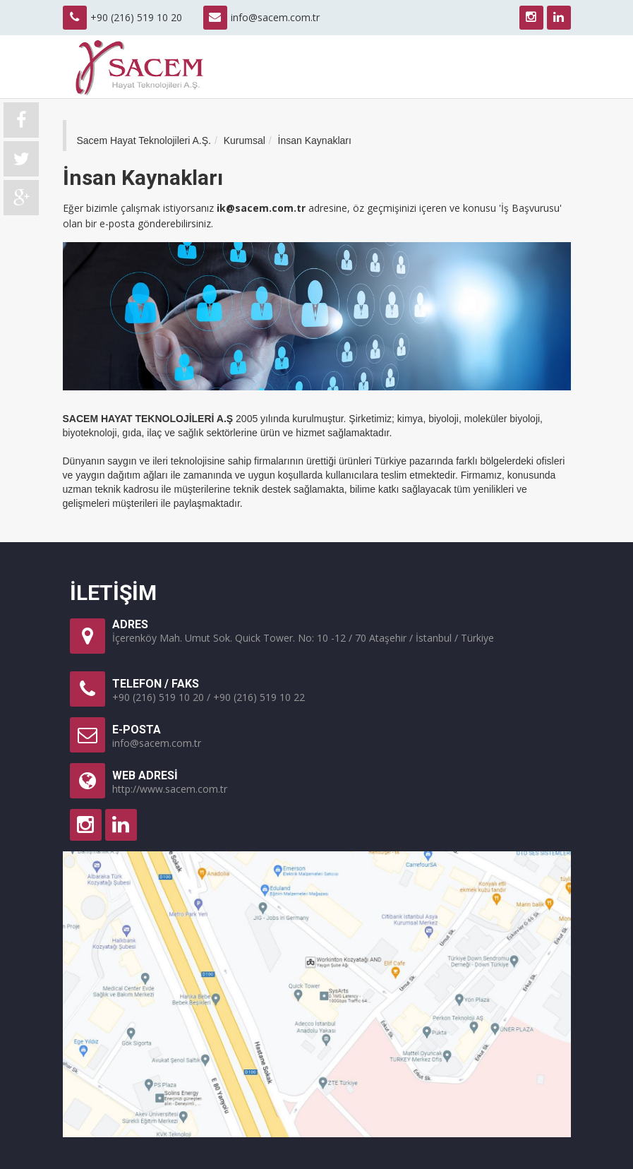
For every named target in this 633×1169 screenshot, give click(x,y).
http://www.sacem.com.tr (169, 789)
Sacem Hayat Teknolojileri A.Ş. (144, 140)
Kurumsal (244, 140)
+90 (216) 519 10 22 (259, 697)
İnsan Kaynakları (314, 140)
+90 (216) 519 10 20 (158, 697)
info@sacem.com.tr (275, 17)
